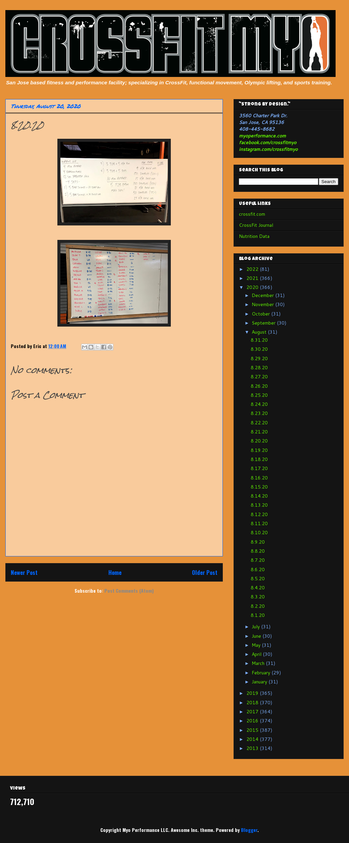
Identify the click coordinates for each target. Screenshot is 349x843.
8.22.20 (259, 422)
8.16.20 (259, 477)
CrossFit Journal (256, 225)
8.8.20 (258, 551)
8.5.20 (258, 578)
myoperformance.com (262, 135)
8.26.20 (259, 386)
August (260, 332)
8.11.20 (259, 523)
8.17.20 (259, 468)
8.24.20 (259, 404)
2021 (253, 278)
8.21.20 (259, 431)
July (256, 626)
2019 (253, 693)
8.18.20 (259, 459)
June (257, 636)
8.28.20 (259, 367)
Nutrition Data (254, 236)
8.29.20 (259, 358)
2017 (253, 711)
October (261, 313)
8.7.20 (258, 560)
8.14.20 (259, 496)
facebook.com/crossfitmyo (267, 142)
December (263, 295)
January (260, 681)
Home (114, 572)
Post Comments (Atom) (129, 590)
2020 (253, 287)
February (261, 672)
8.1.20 (258, 615)
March (259, 663)
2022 (253, 269)
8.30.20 (259, 349)
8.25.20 (259, 395)
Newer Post (24, 572)
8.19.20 (259, 450)
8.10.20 (259, 532)
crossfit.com (252, 214)
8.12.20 (259, 514)
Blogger (249, 829)
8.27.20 (259, 376)
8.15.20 (259, 486)
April (257, 654)
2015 (253, 730)
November (263, 304)
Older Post (204, 572)
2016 (253, 720)
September (264, 323)
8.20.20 (259, 440)
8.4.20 (258, 587)
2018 (253, 702)
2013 (253, 748)
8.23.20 (259, 413)
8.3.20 (258, 596)
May (257, 645)
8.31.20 (259, 340)
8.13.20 (259, 505)
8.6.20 (258, 569)
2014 (253, 739)
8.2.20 (258, 606)
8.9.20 (258, 542)
